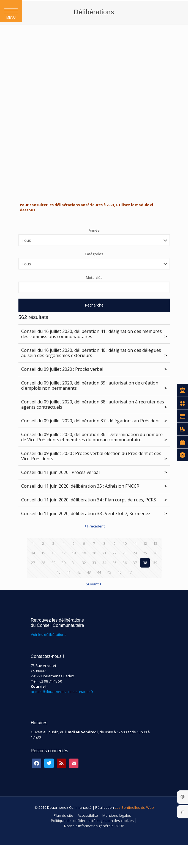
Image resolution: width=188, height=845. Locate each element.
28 (43, 562)
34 (104, 562)
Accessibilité (88, 815)
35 (114, 562)
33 (94, 562)
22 (114, 553)
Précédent (94, 526)
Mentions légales (116, 815)
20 (94, 553)
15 (43, 553)
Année (94, 230)
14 (33, 553)
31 (74, 562)
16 (53, 553)
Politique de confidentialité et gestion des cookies (92, 820)
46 (119, 572)
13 (155, 543)
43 (89, 572)
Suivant (94, 584)
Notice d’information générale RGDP (94, 825)
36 (125, 562)
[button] (11, 11)
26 (155, 553)
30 (64, 562)
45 (109, 572)
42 (79, 572)
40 (58, 572)
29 (53, 562)
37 (135, 562)
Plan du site (63, 815)
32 (84, 562)
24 (135, 553)
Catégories (94, 253)
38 (145, 562)
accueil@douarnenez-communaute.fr (62, 691)
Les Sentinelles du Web (134, 807)
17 (64, 553)
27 (33, 562)
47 (130, 572)
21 (104, 553)
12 (145, 543)
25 (145, 553)
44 (99, 572)
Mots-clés (94, 277)
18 (74, 553)
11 (135, 543)
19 (84, 553)
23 (125, 553)
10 (125, 543)
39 (155, 562)
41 (68, 572)
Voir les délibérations (48, 634)
